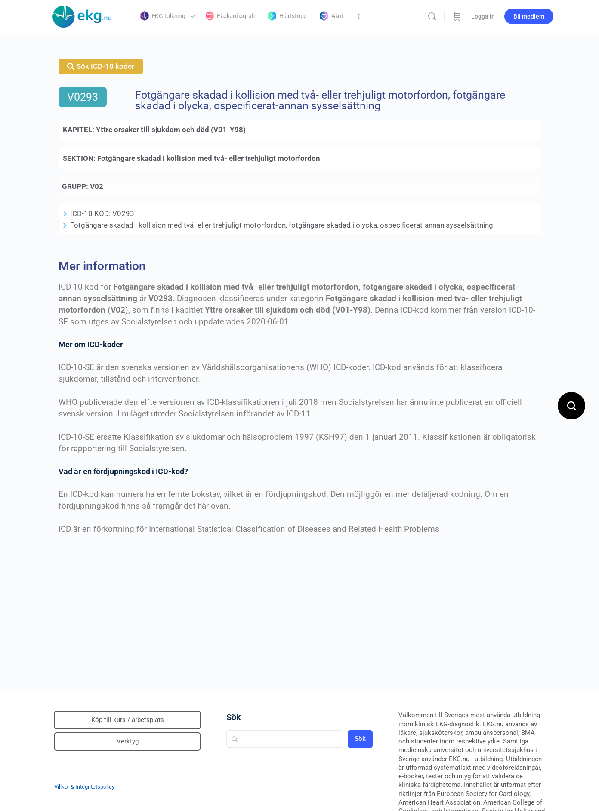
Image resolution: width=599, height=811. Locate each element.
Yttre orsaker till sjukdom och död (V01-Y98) (171, 129)
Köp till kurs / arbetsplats (127, 720)
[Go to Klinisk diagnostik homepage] (82, 15)
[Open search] (571, 405)
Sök (233, 717)
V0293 (82, 97)
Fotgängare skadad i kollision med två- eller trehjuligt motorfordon (208, 158)
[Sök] (432, 16)
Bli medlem (528, 16)
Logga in (483, 16)
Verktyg (128, 741)
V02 (96, 186)
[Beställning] (457, 16)
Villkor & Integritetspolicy (84, 786)
